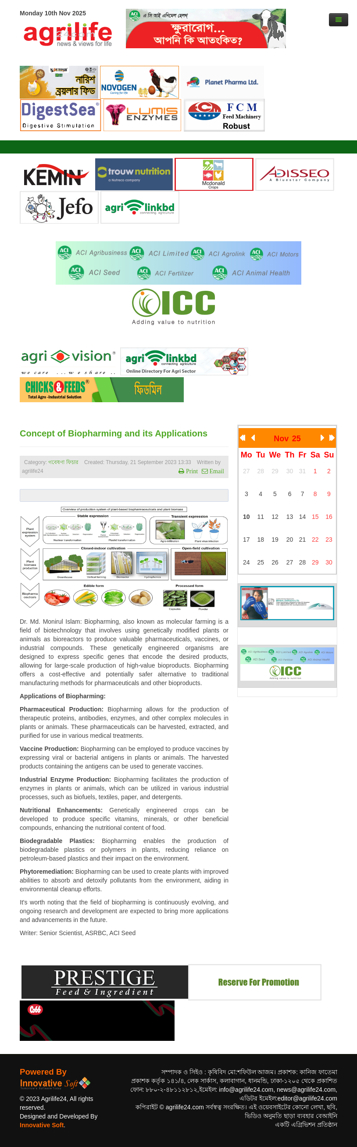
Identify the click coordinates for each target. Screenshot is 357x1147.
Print (191, 471)
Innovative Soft (42, 1125)
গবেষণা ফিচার (63, 462)
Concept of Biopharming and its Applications (113, 433)
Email (216, 471)
